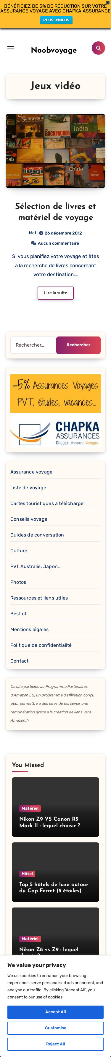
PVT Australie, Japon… (35, 556)
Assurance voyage (31, 461)
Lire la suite (55, 282)
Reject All (55, 1044)
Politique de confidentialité (41, 635)
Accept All (55, 1011)
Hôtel (27, 863)
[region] (55, 1006)
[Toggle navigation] (10, 37)
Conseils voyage (28, 509)
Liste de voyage (28, 477)
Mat (32, 222)
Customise (55, 1028)
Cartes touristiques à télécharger (48, 493)
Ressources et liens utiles (39, 587)
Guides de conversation (37, 524)
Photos (18, 572)
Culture (18, 540)
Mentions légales (29, 619)
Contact (19, 650)
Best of (18, 603)
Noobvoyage (54, 40)
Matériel (30, 797)
